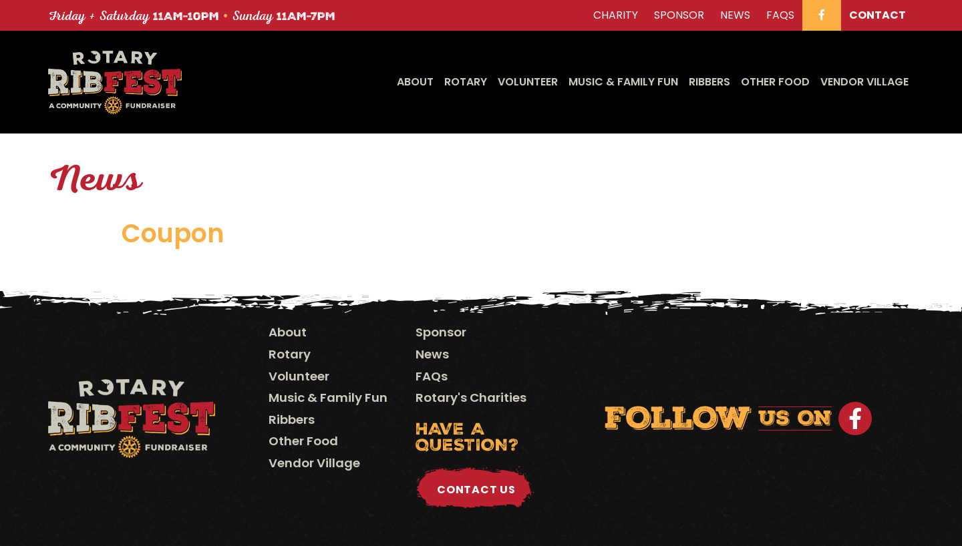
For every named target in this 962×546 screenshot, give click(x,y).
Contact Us (476, 489)
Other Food (775, 81)
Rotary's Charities (471, 397)
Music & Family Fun (623, 81)
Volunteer (528, 81)
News (432, 354)
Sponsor (441, 332)
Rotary (465, 81)
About (415, 81)
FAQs (432, 376)
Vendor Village (864, 81)
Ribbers (709, 81)
